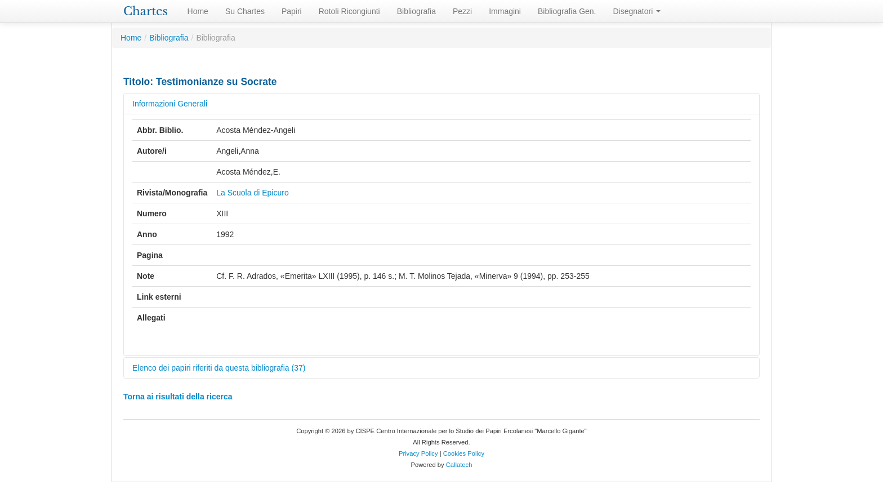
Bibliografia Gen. (567, 11)
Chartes (145, 11)
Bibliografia (416, 11)
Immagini (505, 11)
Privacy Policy (418, 453)
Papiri (292, 11)
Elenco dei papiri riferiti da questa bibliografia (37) (218, 367)
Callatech (459, 464)
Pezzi (462, 11)
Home (198, 11)
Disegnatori (637, 11)
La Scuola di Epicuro (252, 192)
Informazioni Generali (169, 103)
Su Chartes (245, 11)
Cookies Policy (463, 453)
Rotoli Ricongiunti (349, 11)
